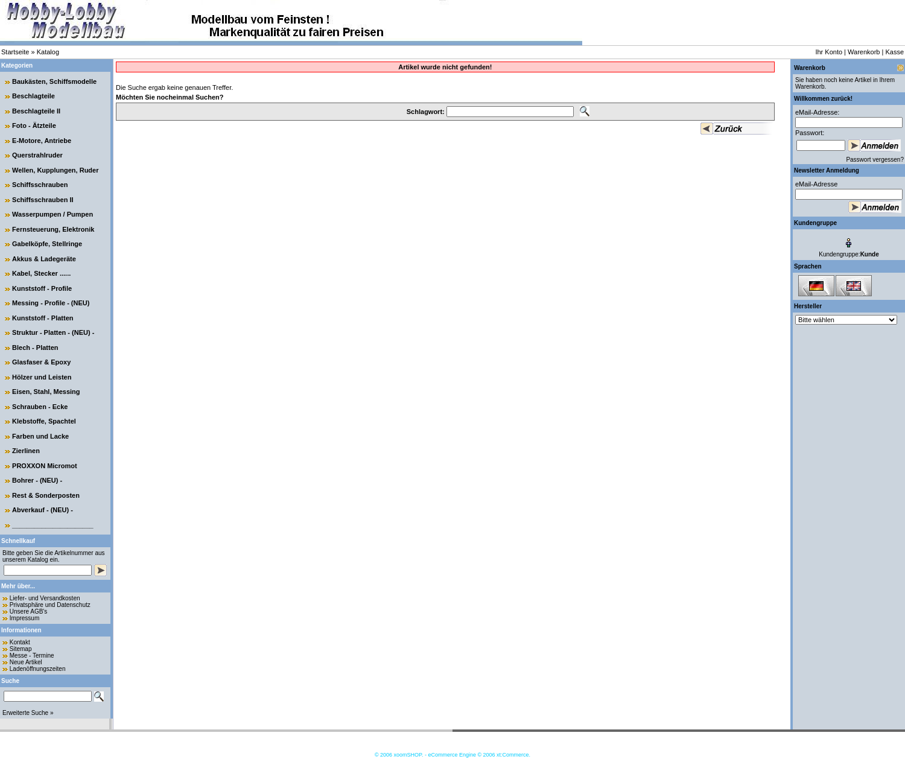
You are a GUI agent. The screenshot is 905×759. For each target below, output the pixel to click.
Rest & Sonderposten (46, 495)
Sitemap (21, 649)
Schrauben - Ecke (40, 406)
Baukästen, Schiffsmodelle (54, 81)
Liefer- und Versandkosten (45, 598)
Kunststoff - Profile (42, 288)
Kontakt (20, 642)
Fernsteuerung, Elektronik (53, 229)
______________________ (53, 525)
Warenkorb (864, 52)
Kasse (894, 52)
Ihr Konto (828, 52)
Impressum (24, 618)
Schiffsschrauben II (42, 199)
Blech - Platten (35, 347)
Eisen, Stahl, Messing (46, 391)
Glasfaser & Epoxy (41, 362)
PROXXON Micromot (44, 465)
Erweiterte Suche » (28, 713)
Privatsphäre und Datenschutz (50, 605)
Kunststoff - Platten (42, 318)
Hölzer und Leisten (41, 377)
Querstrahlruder (37, 155)
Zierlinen (26, 450)
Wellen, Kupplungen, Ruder (55, 170)
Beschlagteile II (36, 111)
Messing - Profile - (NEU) (50, 302)
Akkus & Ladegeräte (44, 258)
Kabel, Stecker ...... (41, 273)
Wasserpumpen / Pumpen (52, 214)
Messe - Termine (32, 655)
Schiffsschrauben (40, 184)
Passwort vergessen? (875, 159)
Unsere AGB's (29, 611)
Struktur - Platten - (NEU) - (53, 332)
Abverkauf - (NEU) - (42, 509)
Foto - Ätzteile (34, 125)
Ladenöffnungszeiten (38, 668)
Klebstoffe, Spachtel (44, 421)
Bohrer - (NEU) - (37, 480)
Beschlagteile (33, 96)
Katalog (48, 52)
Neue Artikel (26, 662)
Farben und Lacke (40, 436)
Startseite (15, 52)
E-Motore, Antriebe (41, 140)
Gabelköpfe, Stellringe (47, 243)
